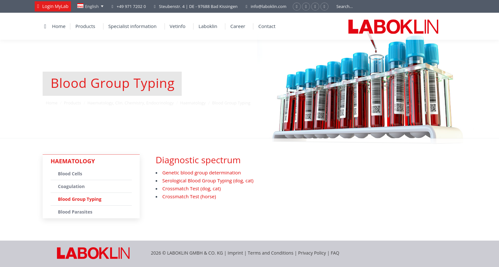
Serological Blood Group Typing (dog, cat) (208, 180)
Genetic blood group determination (201, 172)
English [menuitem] (92, 6)
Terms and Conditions (271, 253)
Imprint (235, 253)
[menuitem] (90, 6)
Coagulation (71, 186)
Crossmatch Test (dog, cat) (191, 188)
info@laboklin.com (265, 7)
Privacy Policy (312, 253)
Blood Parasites (75, 212)
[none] (90, 6)
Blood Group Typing (80, 199)
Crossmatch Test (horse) (189, 196)
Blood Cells (70, 174)
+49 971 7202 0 (131, 6)
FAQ (335, 253)
